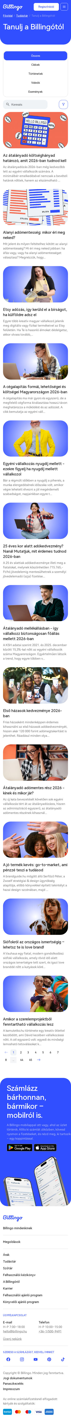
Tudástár (22, 15)
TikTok (63, 1359)
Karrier (8, 1288)
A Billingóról (11, 1282)
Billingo (13, 7)
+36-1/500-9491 (50, 1331)
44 (21, 1059)
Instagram (22, 1359)
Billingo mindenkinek (17, 1228)
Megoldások (11, 1242)
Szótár (7, 1268)
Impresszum (11, 1389)
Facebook (8, 1359)
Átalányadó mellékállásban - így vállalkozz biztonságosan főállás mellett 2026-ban (31, 633)
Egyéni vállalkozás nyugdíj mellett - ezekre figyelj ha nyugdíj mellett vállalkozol (33, 468)
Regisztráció (46, 6)
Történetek (35, 73)
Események (35, 91)
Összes (35, 55)
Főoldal (8, 15)
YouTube (35, 1359)
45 (30, 1059)
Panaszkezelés (13, 1383)
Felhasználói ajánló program (22, 1295)
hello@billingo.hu (15, 1331)
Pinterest (49, 1359)
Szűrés (63, 104)
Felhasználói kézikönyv (19, 1275)
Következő (39, 1060)
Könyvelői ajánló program (21, 1302)
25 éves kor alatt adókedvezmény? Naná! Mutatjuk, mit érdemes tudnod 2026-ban (34, 551)
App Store (45, 1147)
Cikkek (35, 64)
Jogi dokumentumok (17, 1378)
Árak (6, 1255)
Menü (64, 6)
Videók (35, 82)
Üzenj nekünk (12, 1339)
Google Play (19, 1147)
